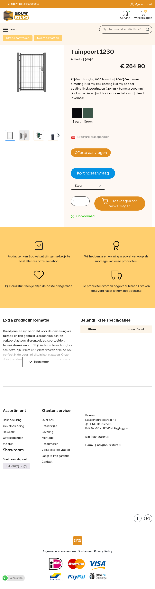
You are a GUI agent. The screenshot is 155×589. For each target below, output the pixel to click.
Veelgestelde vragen (56, 450)
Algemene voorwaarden (58, 552)
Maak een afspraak (15, 460)
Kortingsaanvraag (93, 173)
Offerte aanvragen (17, 37)
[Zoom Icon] (31, 83)
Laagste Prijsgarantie (55, 456)
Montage (48, 438)
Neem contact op (48, 37)
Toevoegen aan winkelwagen (123, 204)
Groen (130, 330)
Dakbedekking (12, 420)
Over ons (48, 420)
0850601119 (100, 437)
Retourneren (50, 444)
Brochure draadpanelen (94, 137)
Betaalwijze (49, 426)
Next (58, 135)
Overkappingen (13, 438)
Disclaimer (84, 552)
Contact (47, 462)
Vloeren (8, 444)
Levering (47, 432)
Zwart (140, 330)
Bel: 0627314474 (16, 467)
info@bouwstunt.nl (109, 445)
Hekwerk (8, 432)
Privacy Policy (103, 552)
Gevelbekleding (13, 426)
